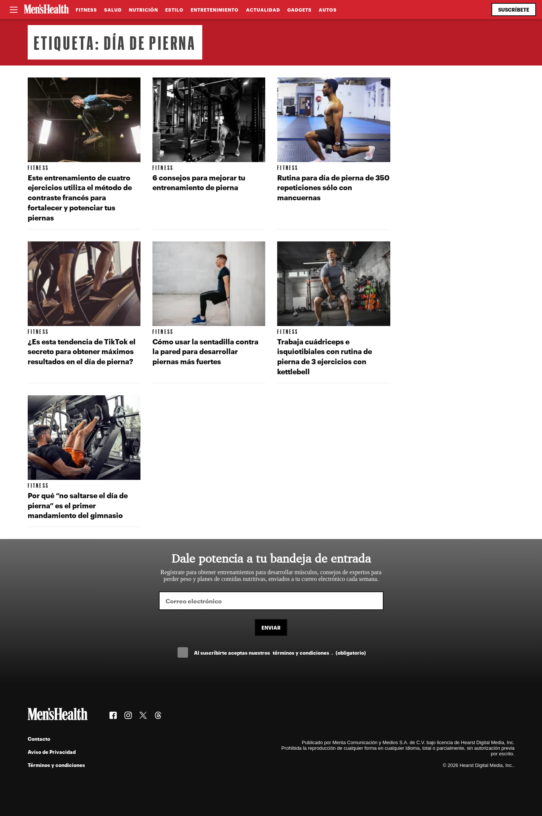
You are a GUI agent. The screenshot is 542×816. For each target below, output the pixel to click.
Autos (328, 9)
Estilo (174, 9)
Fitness (86, 9)
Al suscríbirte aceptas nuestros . (280, 652)
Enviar (271, 627)
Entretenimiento (215, 9)
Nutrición (143, 9)
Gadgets (299, 9)
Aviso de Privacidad (52, 752)
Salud (113, 9)
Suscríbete (513, 9)
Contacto (39, 739)
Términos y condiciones (56, 765)
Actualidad (263, 9)
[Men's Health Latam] (46, 9)
